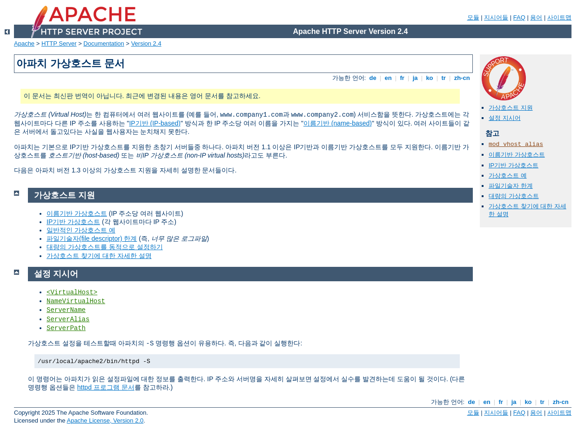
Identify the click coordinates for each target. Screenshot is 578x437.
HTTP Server (59, 43)
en (388, 77)
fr (402, 77)
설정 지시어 (505, 117)
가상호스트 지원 (511, 107)
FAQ (519, 17)
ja (415, 77)
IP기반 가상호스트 (513, 165)
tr (444, 77)
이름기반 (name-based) (337, 123)
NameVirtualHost (76, 301)
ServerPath (66, 328)
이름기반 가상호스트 (517, 154)
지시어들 (496, 17)
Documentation (103, 43)
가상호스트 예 (508, 175)
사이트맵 (559, 17)
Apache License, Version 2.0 (105, 420)
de (373, 77)
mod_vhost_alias (516, 144)
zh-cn (461, 77)
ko (429, 77)
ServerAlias (68, 319)
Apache (24, 43)
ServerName (66, 310)
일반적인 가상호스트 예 (81, 230)
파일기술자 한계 (511, 185)
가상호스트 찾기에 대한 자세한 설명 (99, 255)
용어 (536, 17)
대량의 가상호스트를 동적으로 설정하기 (105, 247)
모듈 (473, 17)
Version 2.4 (146, 43)
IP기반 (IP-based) (154, 123)
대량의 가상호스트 (514, 195)
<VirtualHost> (72, 292)
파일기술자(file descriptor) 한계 (92, 238)
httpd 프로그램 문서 (105, 387)
